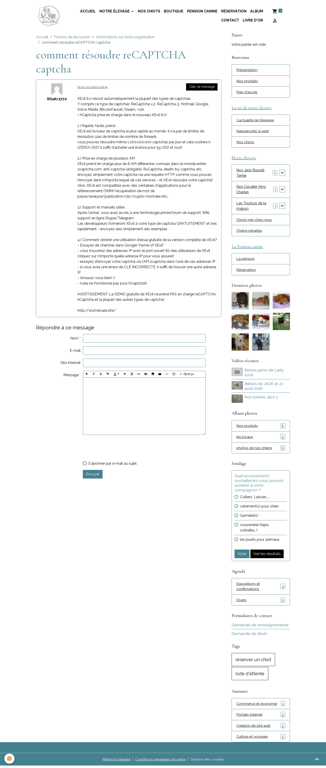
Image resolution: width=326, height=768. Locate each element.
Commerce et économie (260, 705)
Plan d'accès (246, 92)
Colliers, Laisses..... (255, 498)
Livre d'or (253, 20)
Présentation (246, 70)
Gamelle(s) (249, 517)
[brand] (49, 16)
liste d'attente (249, 675)
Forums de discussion (72, 37)
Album (256, 11)
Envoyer (93, 474)
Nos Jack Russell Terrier (250, 174)
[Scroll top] (317, 759)
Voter (242, 555)
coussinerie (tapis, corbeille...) (254, 529)
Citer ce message (202, 87)
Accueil (42, 37)
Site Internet (70, 363)
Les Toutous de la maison (251, 207)
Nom (74, 339)
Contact (230, 20)
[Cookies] (10, 759)
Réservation (234, 11)
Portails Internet (260, 716)
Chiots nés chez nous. (254, 221)
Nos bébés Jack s (261, 398)
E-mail (75, 351)
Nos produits (247, 81)
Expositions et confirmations (260, 588)
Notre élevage (115, 11)
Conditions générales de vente (160, 761)
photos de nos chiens (260, 449)
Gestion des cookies (207, 761)
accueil (88, 11)
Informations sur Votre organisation (125, 37)
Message (71, 375)
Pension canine (202, 11)
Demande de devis (249, 635)
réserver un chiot (253, 661)
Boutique (173, 11)
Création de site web (260, 727)
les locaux (260, 438)
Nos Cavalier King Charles (251, 190)
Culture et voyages (260, 739)
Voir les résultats (267, 555)
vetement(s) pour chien (259, 508)
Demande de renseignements (260, 626)
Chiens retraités (249, 232)
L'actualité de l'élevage (255, 121)
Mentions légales (116, 761)
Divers (260, 602)
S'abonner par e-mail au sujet (112, 464)
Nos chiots (149, 11)
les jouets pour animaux (259, 541)
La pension (245, 260)
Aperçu (186, 375)
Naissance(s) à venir (252, 132)
